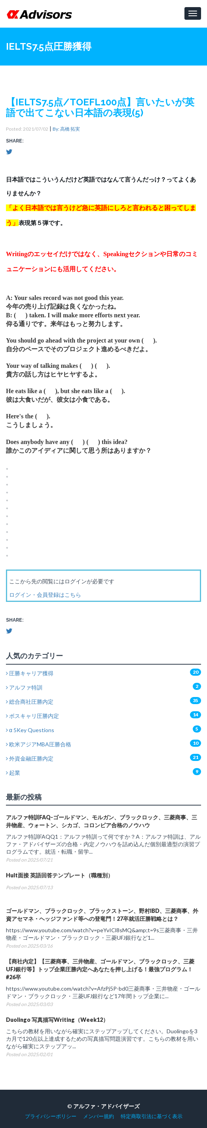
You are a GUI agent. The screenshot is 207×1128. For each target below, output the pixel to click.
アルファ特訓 (24, 687)
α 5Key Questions (30, 730)
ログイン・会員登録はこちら (45, 594)
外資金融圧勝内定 (29, 758)
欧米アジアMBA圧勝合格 (38, 744)
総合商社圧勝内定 (29, 701)
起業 (13, 772)
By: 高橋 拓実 (66, 129)
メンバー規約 (98, 1116)
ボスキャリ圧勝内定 (32, 715)
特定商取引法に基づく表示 (151, 1116)
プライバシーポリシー (50, 1116)
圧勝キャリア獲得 (29, 673)
